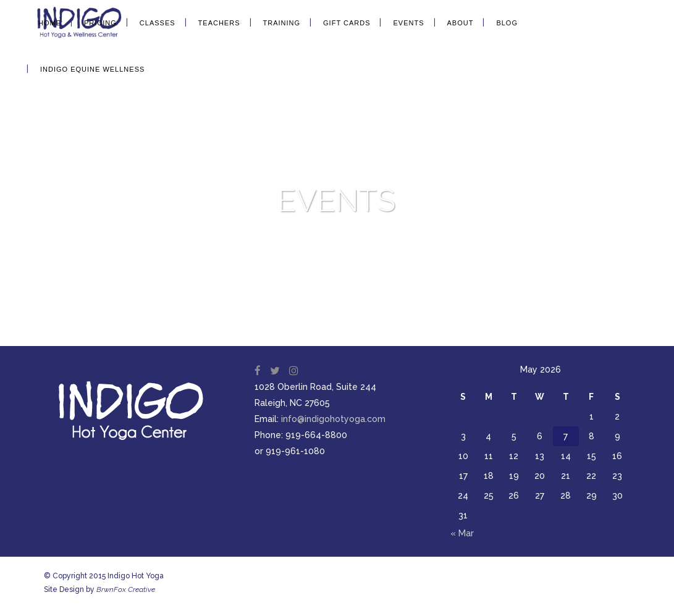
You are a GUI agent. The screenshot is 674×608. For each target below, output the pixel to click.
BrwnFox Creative (125, 589)
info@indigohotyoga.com (333, 419)
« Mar (462, 533)
